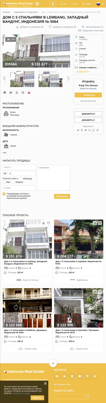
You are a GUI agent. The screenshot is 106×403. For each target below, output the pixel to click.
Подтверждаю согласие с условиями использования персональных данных (19, 196)
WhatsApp (27, 178)
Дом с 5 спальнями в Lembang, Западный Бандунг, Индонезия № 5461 (25, 262)
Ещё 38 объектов (88, 101)
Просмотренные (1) (94, 27)
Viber (8, 182)
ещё (4, 152)
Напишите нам (64, 384)
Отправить (62, 196)
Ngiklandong (82, 280)
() (65, 4)
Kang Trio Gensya (88, 88)
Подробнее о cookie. (21, 393)
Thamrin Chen (31, 349)
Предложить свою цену (93, 30)
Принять (37, 398)
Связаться (89, 95)
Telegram (19, 182)
